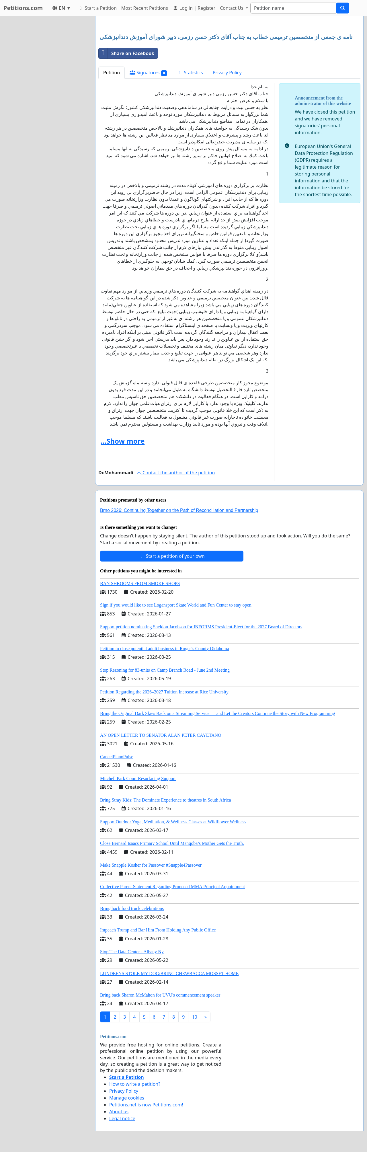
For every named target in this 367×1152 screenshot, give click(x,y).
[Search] (293, 8)
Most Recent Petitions (144, 8)
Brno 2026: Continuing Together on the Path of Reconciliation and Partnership (179, 510)
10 (194, 1017)
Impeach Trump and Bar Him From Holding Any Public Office (158, 929)
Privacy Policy (227, 72)
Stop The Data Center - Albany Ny (132, 951)
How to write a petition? (134, 1084)
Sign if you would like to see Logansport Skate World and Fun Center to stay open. (176, 605)
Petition (111, 72)
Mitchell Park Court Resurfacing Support (138, 778)
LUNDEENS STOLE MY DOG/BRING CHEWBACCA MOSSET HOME (169, 973)
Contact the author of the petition (176, 472)
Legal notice (122, 1118)
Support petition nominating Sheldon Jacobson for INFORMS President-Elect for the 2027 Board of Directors (201, 626)
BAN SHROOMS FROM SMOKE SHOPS (140, 583)
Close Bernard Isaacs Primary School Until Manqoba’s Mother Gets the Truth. (172, 843)
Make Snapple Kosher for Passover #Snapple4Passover (151, 865)
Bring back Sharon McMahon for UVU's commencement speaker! (161, 995)
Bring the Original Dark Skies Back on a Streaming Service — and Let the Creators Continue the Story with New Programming (217, 713)
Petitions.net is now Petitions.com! (146, 1105)
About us (118, 1111)
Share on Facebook (126, 53)
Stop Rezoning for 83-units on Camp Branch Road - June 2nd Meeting (165, 670)
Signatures (148, 72)
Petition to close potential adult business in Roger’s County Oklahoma (164, 648)
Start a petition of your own (171, 556)
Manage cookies (126, 1098)
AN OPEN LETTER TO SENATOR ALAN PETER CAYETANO (160, 735)
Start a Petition (97, 8)
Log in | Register (194, 8)
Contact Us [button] (232, 8)
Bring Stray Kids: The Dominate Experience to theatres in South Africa (165, 800)
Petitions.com (23, 8)
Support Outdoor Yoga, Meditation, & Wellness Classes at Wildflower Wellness (173, 821)
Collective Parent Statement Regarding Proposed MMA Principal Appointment (172, 886)
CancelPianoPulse (116, 756)
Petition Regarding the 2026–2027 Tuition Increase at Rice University (164, 691)
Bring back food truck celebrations (132, 908)
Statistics (190, 72)
